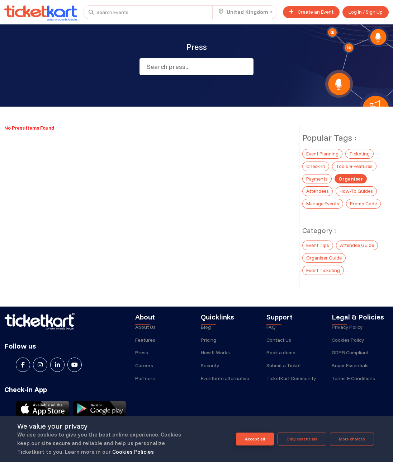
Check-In (316, 165)
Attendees (318, 189)
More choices (352, 439)
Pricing (208, 342)
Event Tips (318, 243)
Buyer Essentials (350, 368)
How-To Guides (357, 189)
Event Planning (323, 153)
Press (141, 355)
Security (210, 368)
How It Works (215, 355)
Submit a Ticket (283, 368)
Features (145, 342)
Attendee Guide (358, 243)
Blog (206, 329)
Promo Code (365, 202)
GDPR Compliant (350, 355)
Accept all (255, 439)
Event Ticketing (323, 267)
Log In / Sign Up (366, 12)
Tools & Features (355, 165)
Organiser (352, 177)
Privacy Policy (347, 329)
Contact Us (278, 342)
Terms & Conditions (353, 381)
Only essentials (302, 439)
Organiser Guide (324, 255)
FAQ (271, 329)
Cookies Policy (348, 342)
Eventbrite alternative (225, 381)
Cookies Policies (133, 451)
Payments (317, 177)
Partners (145, 381)
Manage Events (323, 202)
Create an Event (311, 12)
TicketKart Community (291, 381)
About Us (145, 329)
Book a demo (280, 355)
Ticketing (360, 153)
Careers (144, 368)
